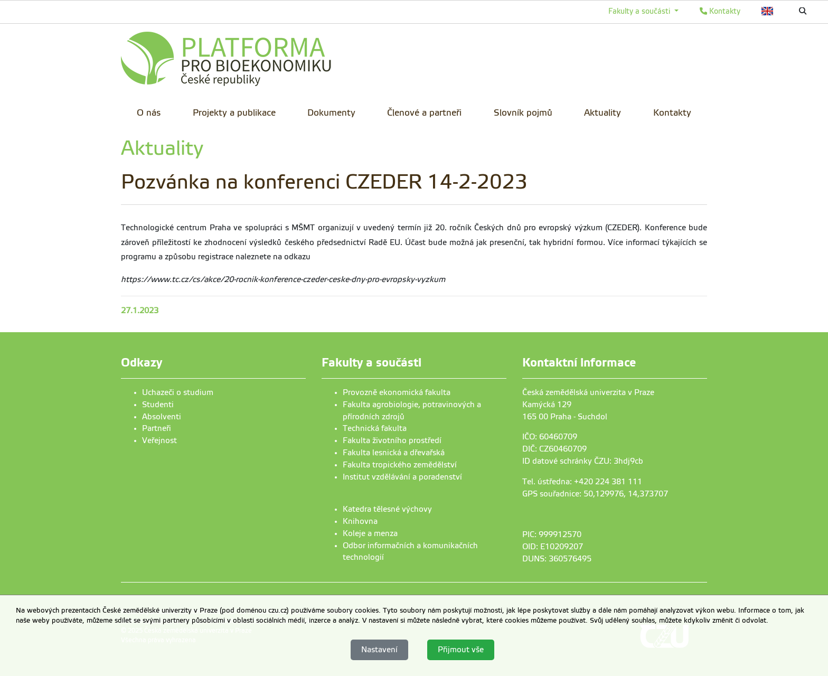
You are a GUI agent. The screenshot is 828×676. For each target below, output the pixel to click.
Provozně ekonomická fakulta (396, 392)
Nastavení (379, 649)
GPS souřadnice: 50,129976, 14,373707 (595, 494)
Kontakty (720, 11)
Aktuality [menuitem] (602, 113)
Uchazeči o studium (177, 392)
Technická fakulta (375, 428)
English (767, 11)
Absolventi (161, 416)
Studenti (158, 404)
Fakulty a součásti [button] (640, 11)
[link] (226, 61)
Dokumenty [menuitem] (331, 113)
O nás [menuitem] (149, 113)
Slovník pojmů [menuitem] (523, 113)
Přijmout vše (461, 649)
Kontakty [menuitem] (672, 113)
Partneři (156, 428)
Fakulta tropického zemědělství (400, 465)
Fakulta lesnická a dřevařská (394, 452)
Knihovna (360, 521)
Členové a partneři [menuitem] (424, 113)
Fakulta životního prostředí (392, 440)
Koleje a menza (370, 533)
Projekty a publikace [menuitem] (234, 113)
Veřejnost (159, 440)
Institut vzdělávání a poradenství (402, 477)
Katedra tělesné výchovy (387, 509)
